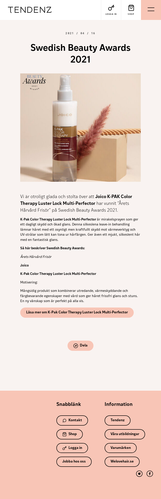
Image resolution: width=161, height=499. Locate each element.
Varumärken (121, 448)
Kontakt (72, 420)
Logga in (72, 448)
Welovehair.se (122, 461)
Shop (69, 434)
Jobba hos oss (74, 461)
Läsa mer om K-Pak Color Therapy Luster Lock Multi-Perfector (77, 312)
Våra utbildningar (125, 434)
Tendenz (30, 10)
